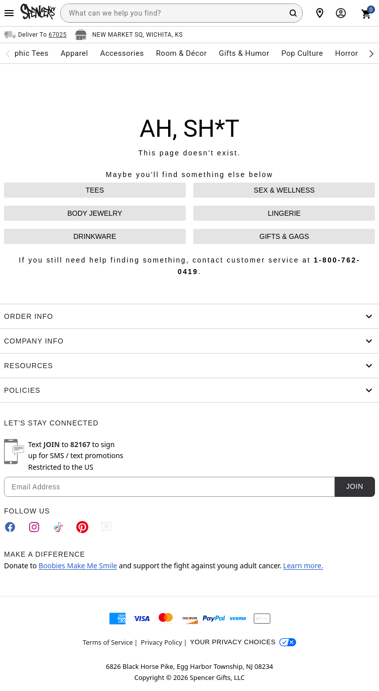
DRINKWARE (94, 236)
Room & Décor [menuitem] (181, 53)
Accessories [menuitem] (122, 53)
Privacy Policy (161, 642)
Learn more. (303, 565)
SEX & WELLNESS (284, 190)
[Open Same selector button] (35, 35)
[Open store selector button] (129, 35)
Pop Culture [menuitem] (302, 53)
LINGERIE (284, 213)
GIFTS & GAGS (284, 236)
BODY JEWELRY (94, 213)
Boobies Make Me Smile (78, 565)
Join (354, 486)
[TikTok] (58, 527)
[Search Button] (293, 13)
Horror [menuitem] (346, 53)
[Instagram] (34, 527)
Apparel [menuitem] (74, 53)
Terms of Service (108, 642)
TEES (94, 190)
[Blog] (106, 527)
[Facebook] (10, 527)
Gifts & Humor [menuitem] (244, 53)
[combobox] (181, 13)
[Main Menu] (9, 13)
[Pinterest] (82, 527)
